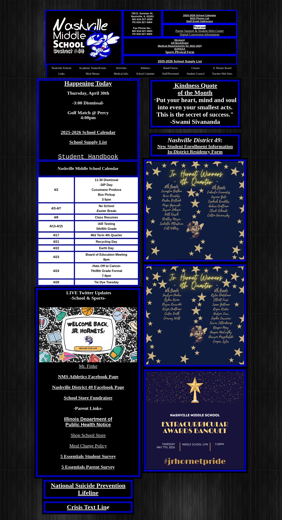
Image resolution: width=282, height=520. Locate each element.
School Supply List (88, 142)
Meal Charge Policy (88, 445)
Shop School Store (88, 435)
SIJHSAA (179, 48)
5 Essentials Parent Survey (88, 466)
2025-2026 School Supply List (180, 61)
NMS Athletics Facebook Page (88, 376)
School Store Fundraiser (88, 397)
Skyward (179, 40)
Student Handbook (88, 156)
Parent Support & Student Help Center (199, 31)
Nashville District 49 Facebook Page (88, 387)
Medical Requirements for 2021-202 (179, 45)
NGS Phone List (199, 18)
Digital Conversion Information (200, 34)
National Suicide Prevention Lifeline (88, 489)
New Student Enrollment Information (195, 146)
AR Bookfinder (180, 43)
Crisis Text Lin (87, 507)
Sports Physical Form (179, 52)
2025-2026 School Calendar (199, 15)
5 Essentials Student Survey (88, 456)
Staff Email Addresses (199, 21)
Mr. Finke (88, 366)
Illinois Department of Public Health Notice (88, 421)
